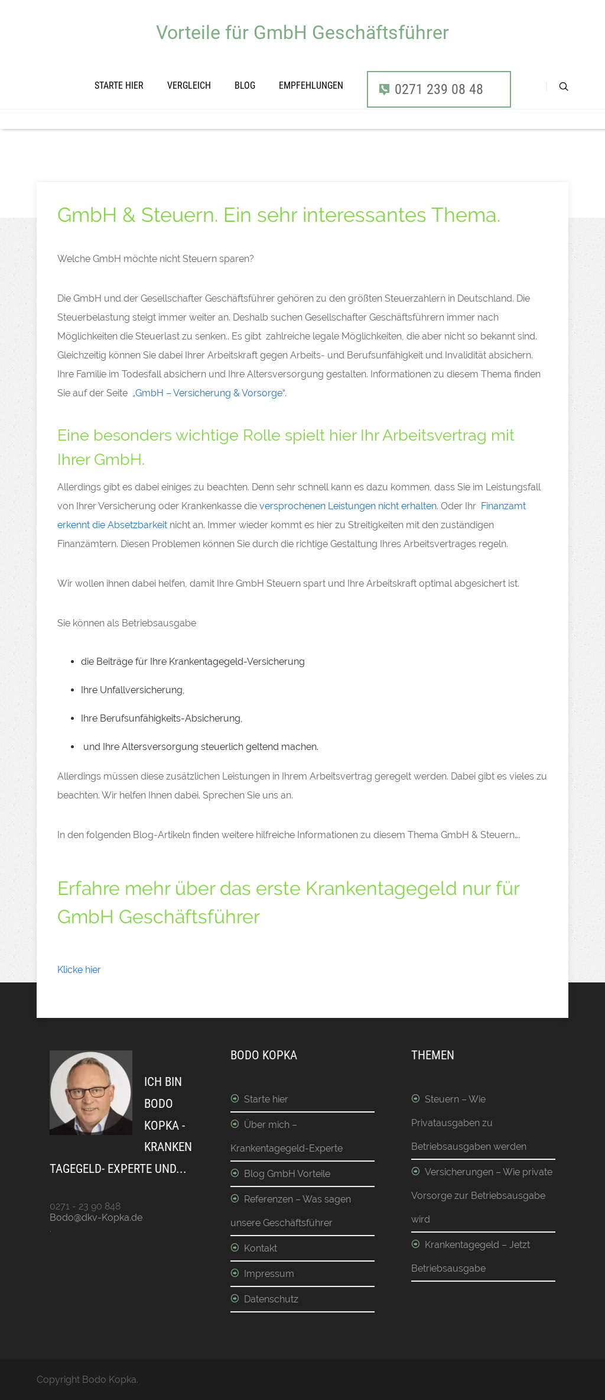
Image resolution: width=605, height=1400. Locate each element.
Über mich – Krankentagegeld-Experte (286, 1136)
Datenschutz (271, 1299)
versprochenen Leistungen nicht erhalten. (347, 506)
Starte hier (119, 85)
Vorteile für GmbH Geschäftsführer (302, 32)
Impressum (269, 1273)
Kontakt (260, 1248)
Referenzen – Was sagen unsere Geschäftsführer (290, 1211)
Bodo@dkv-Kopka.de (96, 1217)
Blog (245, 85)
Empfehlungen (311, 85)
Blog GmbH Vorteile (287, 1173)
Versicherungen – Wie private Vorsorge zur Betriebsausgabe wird (481, 1195)
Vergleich (189, 85)
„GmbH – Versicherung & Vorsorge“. (209, 393)
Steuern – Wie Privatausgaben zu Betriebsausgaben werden (468, 1123)
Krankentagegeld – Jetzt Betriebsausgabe (470, 1256)
